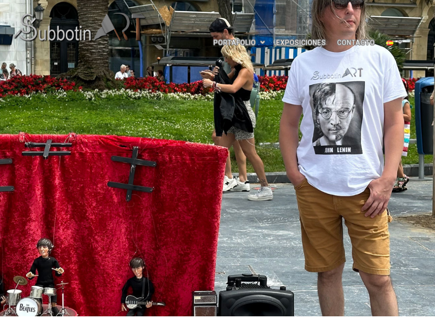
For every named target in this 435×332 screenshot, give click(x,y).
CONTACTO (356, 41)
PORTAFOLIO (239, 42)
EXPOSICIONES (301, 41)
